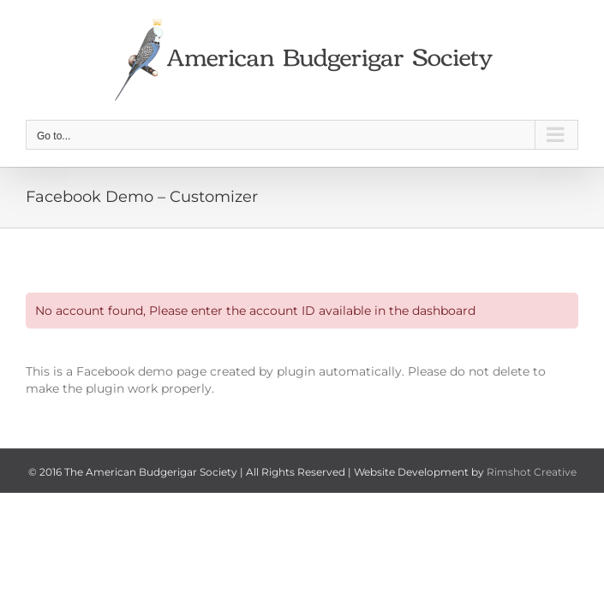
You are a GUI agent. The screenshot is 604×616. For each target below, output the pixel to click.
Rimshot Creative (532, 471)
